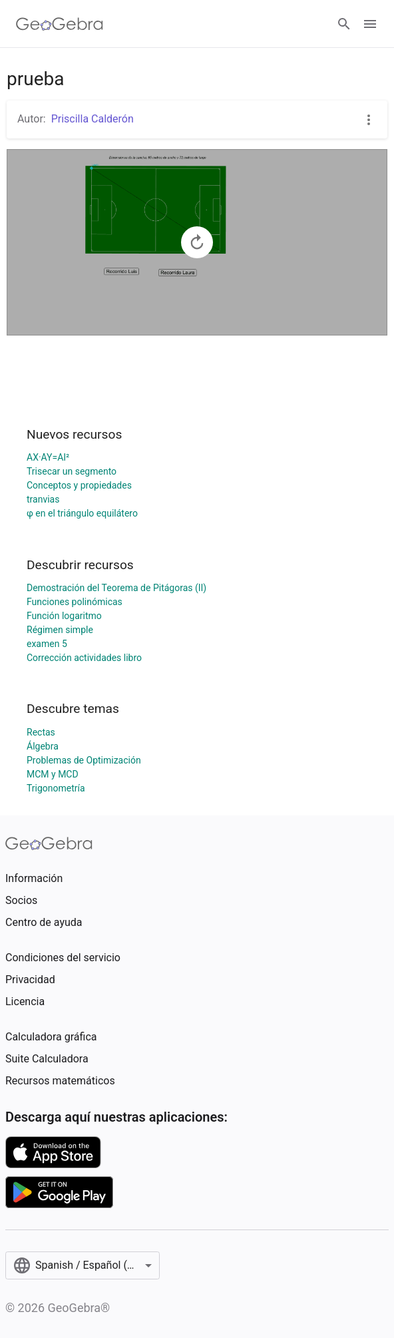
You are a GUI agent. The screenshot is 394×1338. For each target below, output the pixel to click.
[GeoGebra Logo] (59, 24)
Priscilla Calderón (92, 118)
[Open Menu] (370, 24)
